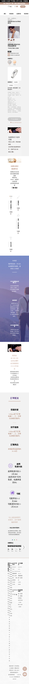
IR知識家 (11, 567)
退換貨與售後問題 (9, 618)
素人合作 (17, 670)
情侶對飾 (8, 598)
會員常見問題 (9, 575)
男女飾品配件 (8, 609)
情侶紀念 (11, 599)
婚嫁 (11, 602)
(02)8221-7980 (14, 568)
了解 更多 (14, 188)
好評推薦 (11, 586)
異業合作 (11, 670)
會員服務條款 (11, 674)
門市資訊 (23, 6)
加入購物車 (14, 119)
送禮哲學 (11, 595)
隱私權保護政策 (14, 672)
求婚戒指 (11, 13)
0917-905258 (15, 571)
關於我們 (11, 666)
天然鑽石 (16, 82)
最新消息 (11, 577)
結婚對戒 (19, 13)
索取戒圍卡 (16, 87)
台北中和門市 (14, 564)
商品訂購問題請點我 (15, 122)
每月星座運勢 (11, 572)
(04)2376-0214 (20, 568)
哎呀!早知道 (11, 608)
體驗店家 (11, 590)
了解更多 (18, 209)
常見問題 (17, 666)
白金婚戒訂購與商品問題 (9, 649)
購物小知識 (9, 632)
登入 (10, 6)
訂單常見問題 (9, 588)
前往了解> (11, 151)
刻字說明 (10, 87)
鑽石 (5, 13)
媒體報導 (11, 582)
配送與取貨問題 (9, 602)
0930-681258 (19, 572)
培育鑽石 (11, 85)
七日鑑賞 (11, 668)
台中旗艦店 (20, 564)
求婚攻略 (11, 614)
